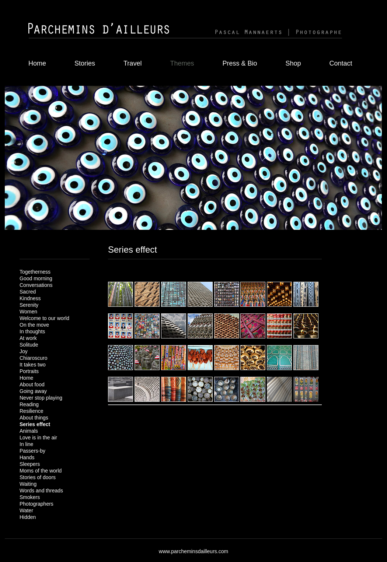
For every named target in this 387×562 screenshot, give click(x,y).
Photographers (36, 504)
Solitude (29, 345)
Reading (29, 404)
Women (28, 312)
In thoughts (32, 331)
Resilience (31, 411)
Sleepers (30, 464)
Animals (29, 431)
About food (32, 384)
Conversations (36, 285)
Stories (84, 63)
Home (37, 63)
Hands (27, 457)
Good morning (36, 278)
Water (26, 510)
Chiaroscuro (33, 358)
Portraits (29, 371)
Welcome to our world (44, 318)
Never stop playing (41, 398)
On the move (34, 325)
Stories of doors (38, 477)
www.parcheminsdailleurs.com (193, 551)
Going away (33, 391)
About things (34, 418)
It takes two (33, 365)
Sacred (28, 292)
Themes (182, 63)
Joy (24, 351)
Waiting (28, 484)
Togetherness (35, 272)
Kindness (30, 298)
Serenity (29, 305)
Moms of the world (41, 471)
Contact (341, 63)
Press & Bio (239, 63)
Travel (132, 63)
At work (28, 338)
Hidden (28, 517)
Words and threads (41, 490)
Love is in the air (38, 437)
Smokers (30, 497)
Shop (293, 63)
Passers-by (32, 451)
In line (26, 444)
